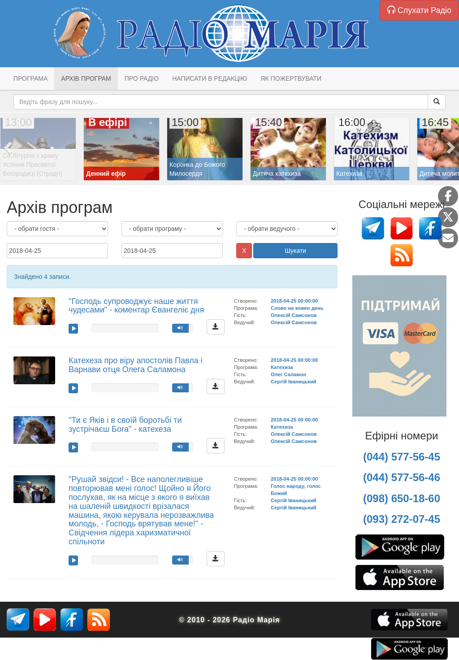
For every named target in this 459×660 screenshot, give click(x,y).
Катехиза (282, 367)
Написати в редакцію (209, 78)
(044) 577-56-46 (401, 477)
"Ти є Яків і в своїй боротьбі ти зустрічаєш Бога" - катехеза (125, 425)
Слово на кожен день (297, 308)
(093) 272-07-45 (401, 519)
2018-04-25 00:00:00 (294, 301)
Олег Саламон (288, 374)
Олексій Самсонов (294, 315)
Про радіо (142, 78)
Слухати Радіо (419, 10)
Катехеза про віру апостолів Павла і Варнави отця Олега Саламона (136, 365)
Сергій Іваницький (293, 381)
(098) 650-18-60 (401, 498)
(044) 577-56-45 (401, 457)
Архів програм (86, 78)
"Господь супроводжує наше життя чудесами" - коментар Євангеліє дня (136, 306)
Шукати (295, 250)
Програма (30, 78)
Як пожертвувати (290, 78)
